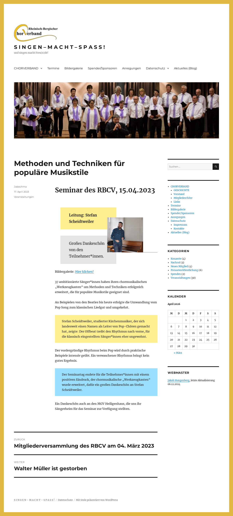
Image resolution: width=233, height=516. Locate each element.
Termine (53, 68)
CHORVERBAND (26, 68)
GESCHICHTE (181, 190)
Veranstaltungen (24, 196)
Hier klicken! (84, 271)
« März (178, 352)
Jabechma (20, 186)
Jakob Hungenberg (178, 380)
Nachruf (175, 262)
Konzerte (176, 258)
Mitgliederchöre (183, 198)
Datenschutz (155, 68)
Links (177, 201)
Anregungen (131, 68)
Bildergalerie (73, 68)
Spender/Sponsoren (102, 68)
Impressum (180, 224)
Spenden (176, 274)
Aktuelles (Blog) (185, 68)
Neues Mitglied (179, 266)
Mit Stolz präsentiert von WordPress (97, 500)
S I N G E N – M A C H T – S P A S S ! (59, 47)
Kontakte (179, 228)
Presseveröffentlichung (184, 270)
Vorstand (179, 194)
